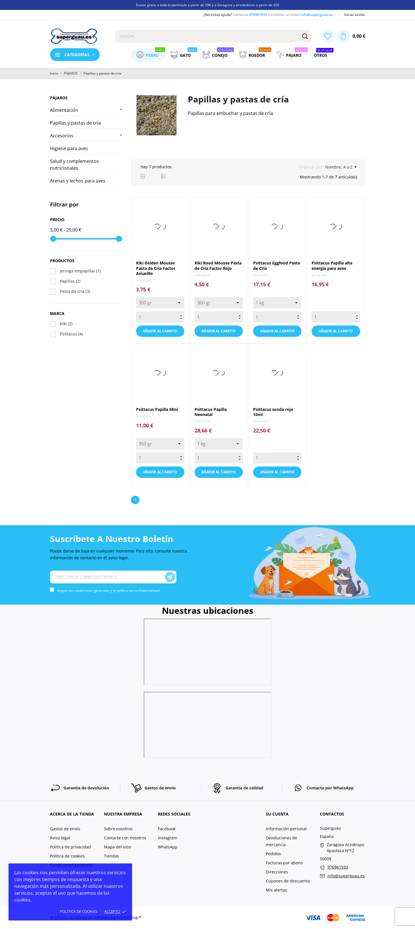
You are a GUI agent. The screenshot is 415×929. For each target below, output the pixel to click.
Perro (150, 53)
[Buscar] (305, 36)
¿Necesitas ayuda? (217, 14)
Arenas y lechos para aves (77, 181)
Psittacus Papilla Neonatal (211, 412)
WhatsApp (168, 847)
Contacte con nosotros (125, 837)
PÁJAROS (59, 97)
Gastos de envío (65, 828)
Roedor (255, 53)
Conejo (218, 53)
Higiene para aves (69, 148)
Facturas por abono (284, 862)
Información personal (286, 828)
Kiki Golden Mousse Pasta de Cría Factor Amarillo (155, 268)
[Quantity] (160, 317)
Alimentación (64, 110)
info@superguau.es (316, 14)
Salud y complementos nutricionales (74, 164)
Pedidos (273, 853)
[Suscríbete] (170, 577)
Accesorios (61, 136)
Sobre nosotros (118, 828)
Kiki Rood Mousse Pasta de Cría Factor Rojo (218, 265)
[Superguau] (78, 36)
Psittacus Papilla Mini (157, 409)
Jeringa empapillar (80, 271)
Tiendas (111, 856)
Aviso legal (60, 837)
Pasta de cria (75, 291)
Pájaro (292, 53)
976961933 (258, 14)
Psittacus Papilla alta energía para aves (332, 265)
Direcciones (277, 872)
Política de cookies (78, 911)
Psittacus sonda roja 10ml (273, 412)
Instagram (167, 837)
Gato (183, 53)
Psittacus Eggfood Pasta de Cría (276, 265)
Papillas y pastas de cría (75, 123)
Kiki (66, 323)
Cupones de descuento (288, 881)
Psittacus (71, 334)
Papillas (70, 281)
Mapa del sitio (117, 847)
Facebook (167, 828)
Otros (323, 53)
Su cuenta (277, 814)
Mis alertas (276, 890)
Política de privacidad (70, 847)
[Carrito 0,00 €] (351, 36)
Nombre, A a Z (340, 167)
